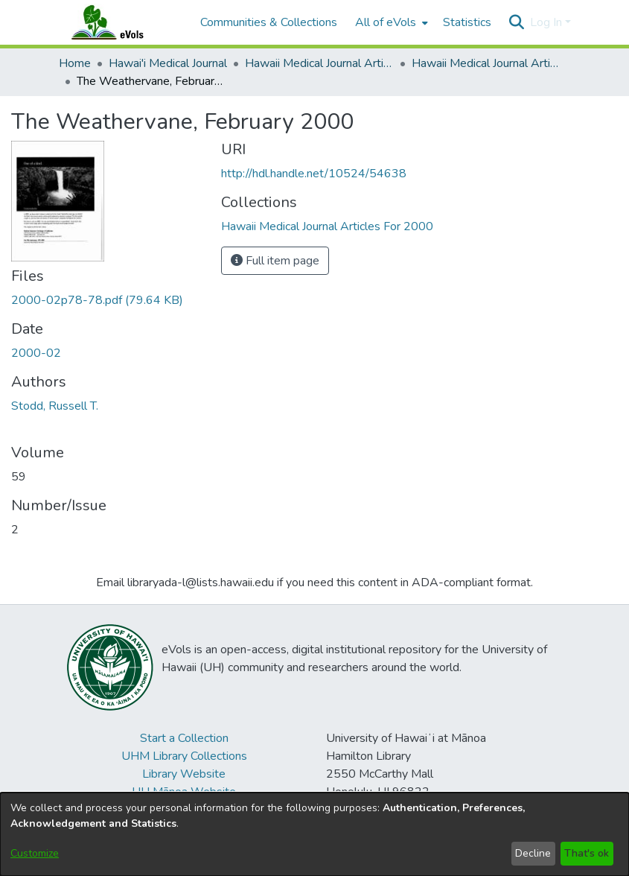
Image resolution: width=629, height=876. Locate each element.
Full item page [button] (275, 261)
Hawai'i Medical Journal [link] (168, 63)
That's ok (586, 853)
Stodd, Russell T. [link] (54, 406)
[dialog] (314, 834)
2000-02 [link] (36, 353)
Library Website (184, 774)
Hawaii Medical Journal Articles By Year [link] (319, 63)
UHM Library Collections (184, 756)
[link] (97, 300)
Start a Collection (184, 738)
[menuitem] (390, 22)
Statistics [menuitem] (467, 22)
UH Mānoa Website (184, 792)
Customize (34, 853)
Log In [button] (547, 22)
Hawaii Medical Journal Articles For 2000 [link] (486, 63)
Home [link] (75, 63)
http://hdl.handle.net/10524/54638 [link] (313, 173)
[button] (517, 22)
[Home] (122, 22)
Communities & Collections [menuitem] (268, 22)
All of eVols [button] (385, 22)
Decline (533, 853)
